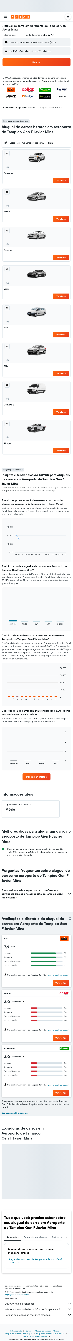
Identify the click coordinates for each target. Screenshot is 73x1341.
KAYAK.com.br (16, 1331)
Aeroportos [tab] (13, 1237)
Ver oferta (61, 180)
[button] (5, 16)
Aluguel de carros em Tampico (34, 1336)
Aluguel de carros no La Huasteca (50, 1333)
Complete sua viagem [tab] (35, 1237)
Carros (28, 1331)
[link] (36, 776)
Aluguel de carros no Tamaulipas (18, 1333)
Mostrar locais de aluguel (58, 975)
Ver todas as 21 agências (15, 1112)
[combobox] (12, 34)
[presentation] (70, 918)
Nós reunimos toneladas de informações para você (38, 1309)
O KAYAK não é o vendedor (38, 1303)
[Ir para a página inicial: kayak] (20, 17)
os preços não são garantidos (17, 1294)
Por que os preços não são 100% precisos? (38, 1315)
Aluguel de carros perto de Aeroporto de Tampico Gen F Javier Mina (35, 1261)
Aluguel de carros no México (47, 1331)
